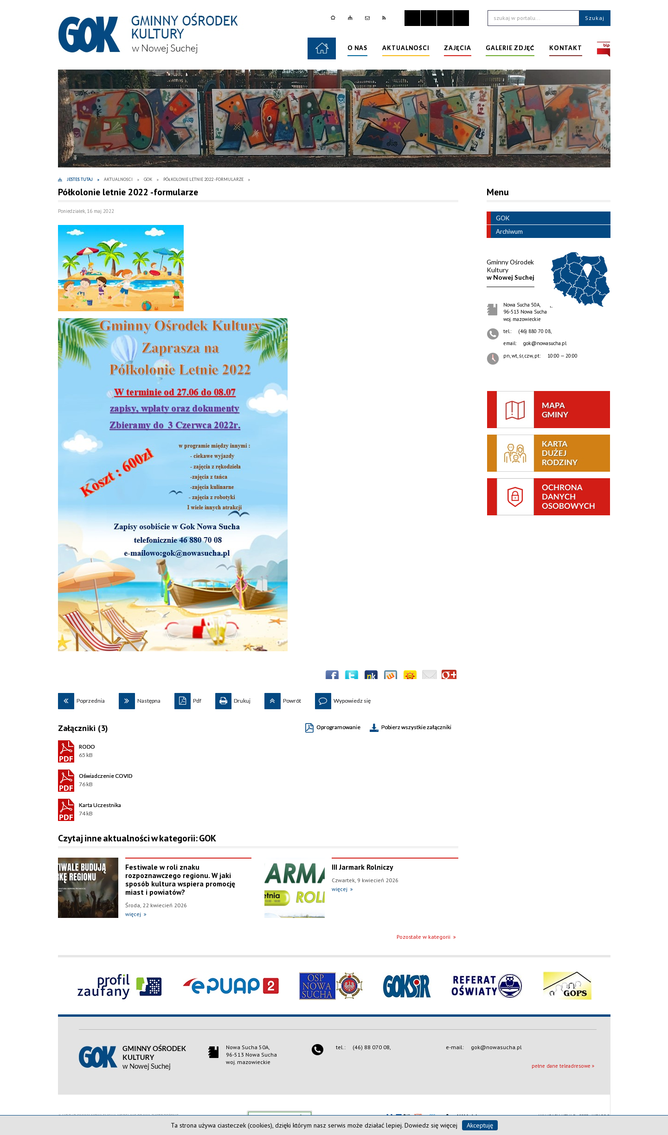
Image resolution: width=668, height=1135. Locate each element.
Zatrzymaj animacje (412, 18)
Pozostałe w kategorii (423, 936)
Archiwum (505, 231)
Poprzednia (81, 698)
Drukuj (232, 698)
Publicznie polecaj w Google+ (449, 677)
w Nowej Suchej (510, 269)
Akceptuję (480, 1125)
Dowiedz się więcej (431, 1125)
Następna (140, 698)
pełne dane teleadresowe (561, 1066)
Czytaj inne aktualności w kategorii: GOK (137, 838)
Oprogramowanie (338, 727)
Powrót (282, 698)
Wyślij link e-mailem (429, 677)
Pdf (187, 698)
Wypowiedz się (343, 698)
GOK (498, 218)
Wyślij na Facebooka (332, 677)
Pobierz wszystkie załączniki (416, 727)
